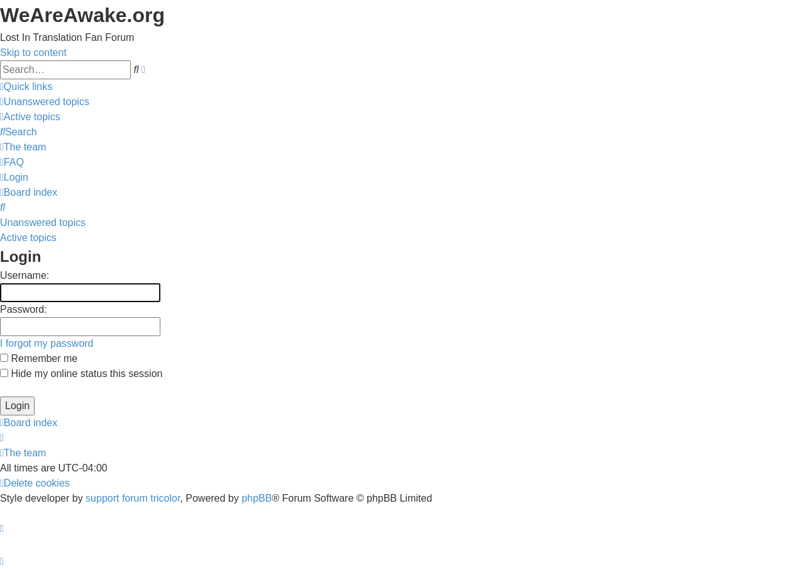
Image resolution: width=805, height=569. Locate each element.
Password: (23, 309)
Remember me (38, 358)
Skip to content (33, 52)
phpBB (257, 498)
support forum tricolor (133, 498)
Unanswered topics (43, 222)
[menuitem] (44, 101)
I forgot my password (47, 343)
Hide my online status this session (81, 373)
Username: (24, 275)
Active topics (28, 237)
